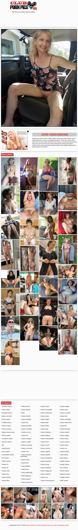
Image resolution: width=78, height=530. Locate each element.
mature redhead (45, 467)
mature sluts (63, 409)
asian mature (5, 409)
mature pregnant (45, 461)
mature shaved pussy (47, 480)
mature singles (64, 406)
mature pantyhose (46, 458)
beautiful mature (6, 413)
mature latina (44, 426)
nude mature (63, 455)
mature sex (44, 477)
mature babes (6, 477)
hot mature (5, 458)
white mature (63, 480)
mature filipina (25, 466)
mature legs (44, 429)
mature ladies (44, 419)
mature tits (63, 426)
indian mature (6, 461)
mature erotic (25, 459)
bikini (22, 413)
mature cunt (24, 451)
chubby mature (6, 422)
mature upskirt (64, 432)
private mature (64, 464)
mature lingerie (45, 435)
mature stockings (65, 419)
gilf (2, 445)
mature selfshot (45, 474)
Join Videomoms (54, 134)
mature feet (24, 463)
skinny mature (64, 471)
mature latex (44, 422)
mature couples (25, 442)
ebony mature (6, 435)
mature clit (24, 435)
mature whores (64, 442)
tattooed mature (64, 474)
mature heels (44, 406)
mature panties (45, 455)
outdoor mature (64, 461)
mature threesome (65, 422)
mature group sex (26, 482)
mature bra (24, 422)
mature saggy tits (46, 471)
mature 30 (4, 464)
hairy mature (5, 451)
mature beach (25, 406)
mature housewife (46, 409)
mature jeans (44, 416)
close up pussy (6, 429)
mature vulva (63, 438)
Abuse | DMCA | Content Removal (36, 525)
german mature (6, 442)
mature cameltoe (26, 429)
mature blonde (25, 416)
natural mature (64, 451)
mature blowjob (25, 419)
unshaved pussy (64, 429)
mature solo (63, 416)
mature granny (25, 479)
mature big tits (25, 409)
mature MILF (44, 442)
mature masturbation (47, 438)
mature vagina (64, 435)
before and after (6, 416)
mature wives (63, 445)
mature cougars (25, 438)
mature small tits (64, 413)
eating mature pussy (8, 432)
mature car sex (25, 432)
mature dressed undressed (25, 455)
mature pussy (44, 464)
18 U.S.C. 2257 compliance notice (58, 525)
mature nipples (45, 451)
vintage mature (64, 477)
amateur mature (6, 406)
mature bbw (5, 480)
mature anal (5, 471)
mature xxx (63, 448)
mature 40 (4, 467)
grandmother (5, 448)
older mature (63, 458)
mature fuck (24, 469)
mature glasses (25, 476)
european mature (7, 438)
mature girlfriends (26, 472)
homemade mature (7, 455)
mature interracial (46, 413)
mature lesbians (45, 432)
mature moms (44, 445)
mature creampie (26, 445)
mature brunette (25, 426)
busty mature (5, 419)
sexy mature (63, 467)
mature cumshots (26, 448)
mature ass (5, 474)
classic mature (6, 426)
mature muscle (45, 448)
